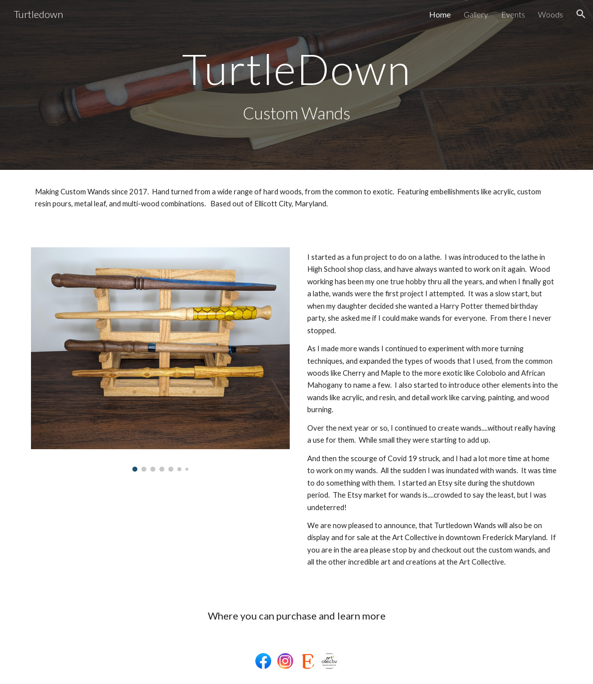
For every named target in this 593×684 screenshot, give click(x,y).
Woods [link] (550, 14)
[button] (581, 14)
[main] (297, 68)
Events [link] (513, 14)
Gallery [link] (476, 14)
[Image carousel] (160, 359)
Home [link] (440, 14)
